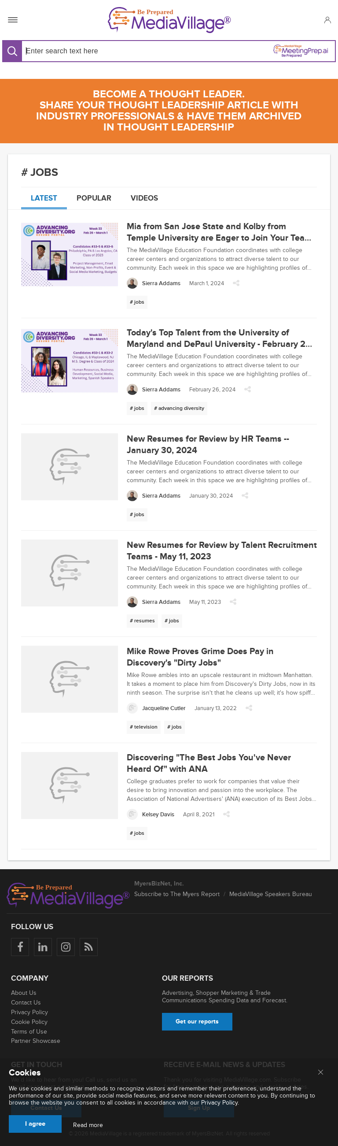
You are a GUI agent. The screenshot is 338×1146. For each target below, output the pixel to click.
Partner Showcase (35, 1041)
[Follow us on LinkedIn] (43, 947)
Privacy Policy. (220, 1102)
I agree (35, 1124)
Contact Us (26, 1002)
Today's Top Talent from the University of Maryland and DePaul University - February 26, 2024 (220, 344)
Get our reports (197, 1021)
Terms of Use (29, 1031)
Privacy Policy (29, 1012)
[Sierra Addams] (153, 283)
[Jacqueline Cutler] (156, 708)
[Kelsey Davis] (150, 814)
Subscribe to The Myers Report (177, 894)
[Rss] (89, 947)
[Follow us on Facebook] (20, 947)
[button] (327, 20)
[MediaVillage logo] (68, 895)
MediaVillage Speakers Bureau (270, 894)
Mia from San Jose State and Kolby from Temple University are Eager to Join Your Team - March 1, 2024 (222, 238)
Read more (88, 1125)
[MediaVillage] (169, 20)
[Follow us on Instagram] (66, 947)
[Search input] (93, 51)
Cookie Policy (29, 1022)
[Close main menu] (320, 1073)
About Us (24, 993)
